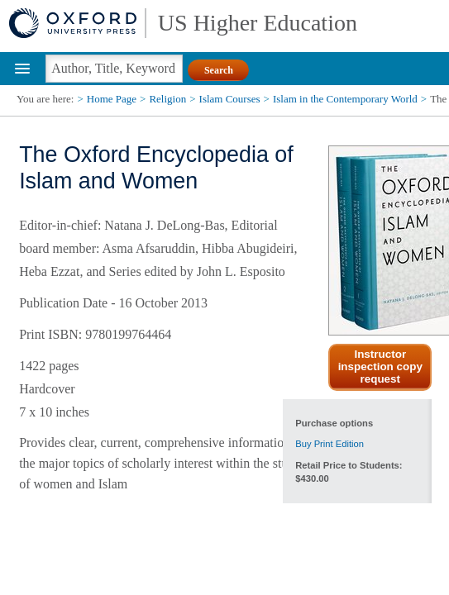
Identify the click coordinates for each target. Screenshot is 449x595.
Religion (167, 99)
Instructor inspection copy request (380, 366)
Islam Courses (229, 99)
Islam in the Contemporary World (345, 99)
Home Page (111, 99)
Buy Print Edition (329, 444)
